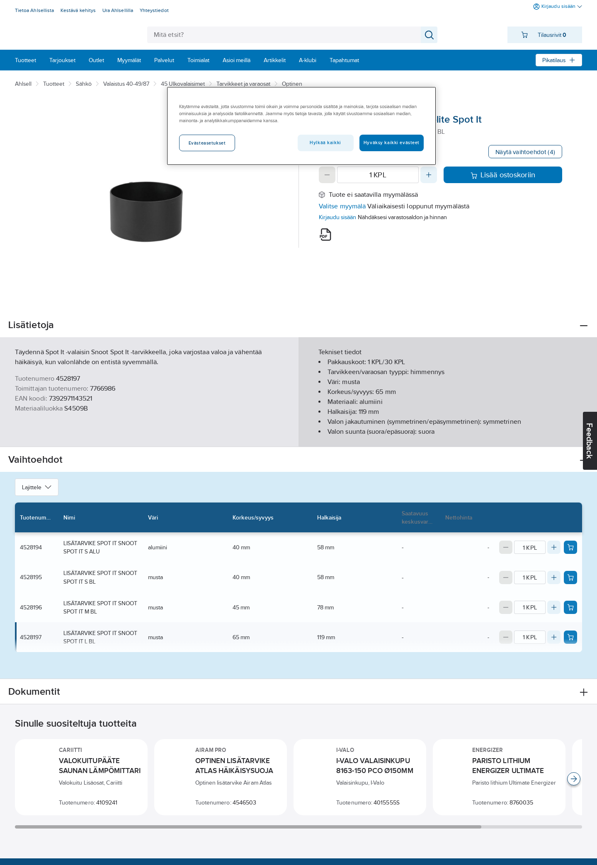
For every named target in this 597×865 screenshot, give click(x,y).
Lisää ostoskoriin (503, 175)
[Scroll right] (573, 778)
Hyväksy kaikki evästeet (392, 142)
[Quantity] (378, 175)
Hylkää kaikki (325, 142)
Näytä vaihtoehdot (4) (525, 151)
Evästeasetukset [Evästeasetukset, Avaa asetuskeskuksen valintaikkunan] (207, 142)
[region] (301, 126)
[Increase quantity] (428, 175)
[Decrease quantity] (327, 175)
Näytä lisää (298, 433)
